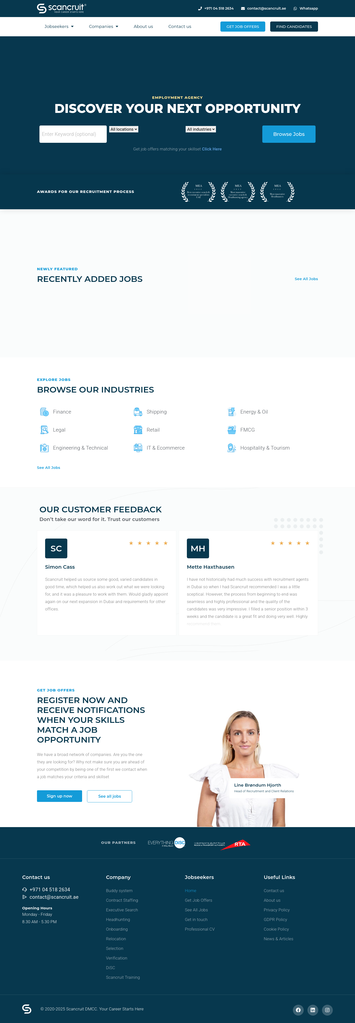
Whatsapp (309, 8)
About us (143, 26)
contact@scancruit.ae (266, 8)
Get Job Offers (198, 900)
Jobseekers (59, 26)
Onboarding (117, 929)
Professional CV (200, 929)
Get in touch (196, 919)
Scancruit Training (123, 977)
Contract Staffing (122, 900)
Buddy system (119, 890)
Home (190, 890)
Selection (114, 948)
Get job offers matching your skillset (177, 148)
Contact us (179, 26)
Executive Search (122, 909)
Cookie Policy (276, 929)
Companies (104, 26)
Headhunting (118, 919)
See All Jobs (306, 278)
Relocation (116, 938)
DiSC (110, 967)
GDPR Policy (275, 919)
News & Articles (278, 938)
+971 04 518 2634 (219, 8)
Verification (116, 958)
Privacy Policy (277, 909)
